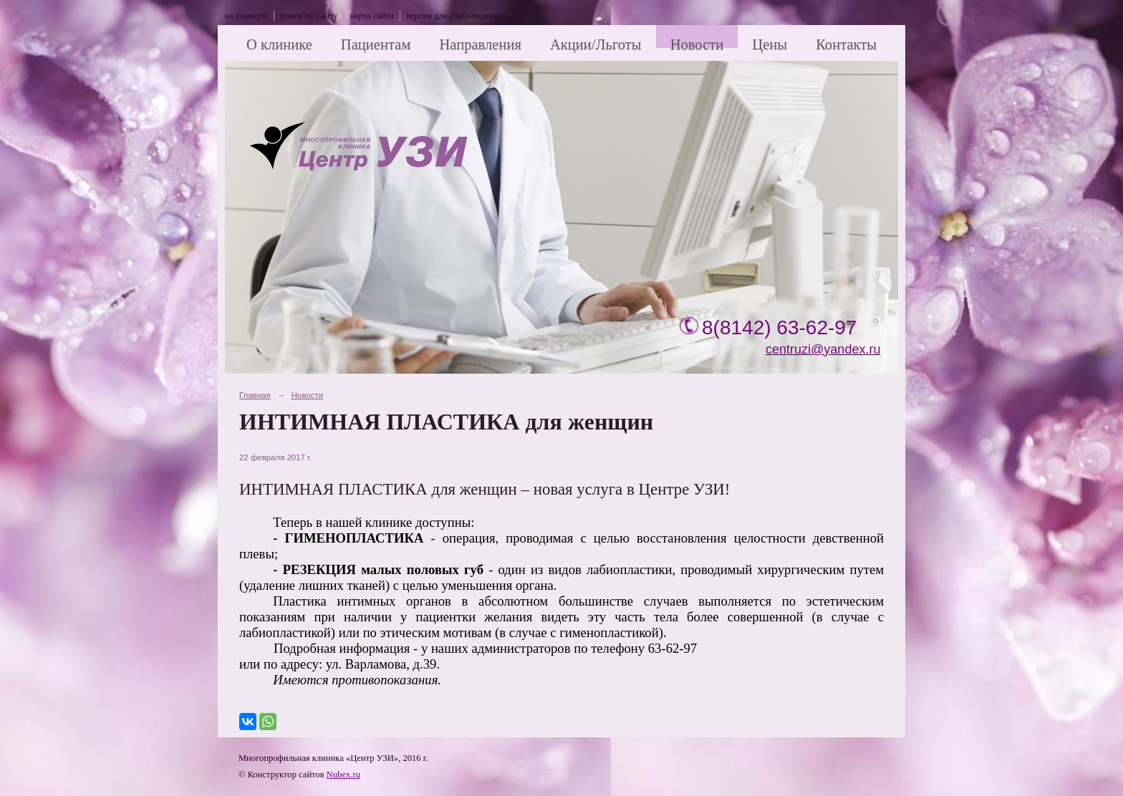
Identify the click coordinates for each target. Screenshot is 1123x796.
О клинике (279, 44)
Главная (255, 395)
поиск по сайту (308, 16)
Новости (697, 44)
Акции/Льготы (596, 44)
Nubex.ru (343, 775)
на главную (246, 16)
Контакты (846, 44)
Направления (480, 44)
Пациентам (376, 44)
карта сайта (372, 16)
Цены (769, 44)
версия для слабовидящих (455, 16)
